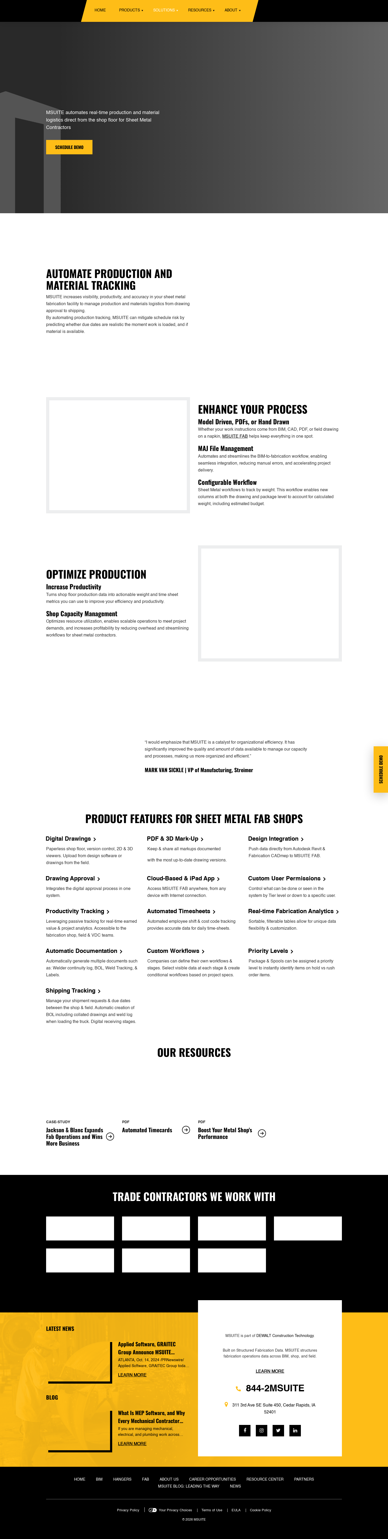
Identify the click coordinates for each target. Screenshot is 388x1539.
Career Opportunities (212, 1479)
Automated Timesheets (181, 911)
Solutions (164, 10)
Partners (304, 1479)
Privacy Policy (128, 1510)
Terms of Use (211, 1510)
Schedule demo (69, 147)
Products (129, 10)
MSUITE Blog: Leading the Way (188, 1486)
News (235, 1486)
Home (100, 10)
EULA (236, 1510)
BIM (99, 1479)
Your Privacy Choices (175, 1510)
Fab (145, 1479)
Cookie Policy (260, 1510)
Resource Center (265, 1479)
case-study (58, 1122)
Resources (199, 10)
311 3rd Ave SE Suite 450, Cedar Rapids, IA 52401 (270, 1408)
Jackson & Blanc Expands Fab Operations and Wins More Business (80, 1137)
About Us (169, 1479)
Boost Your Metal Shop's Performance (232, 1133)
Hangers (122, 1479)
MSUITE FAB (235, 436)
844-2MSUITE (270, 1389)
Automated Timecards (156, 1130)
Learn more (132, 1375)
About (231, 10)
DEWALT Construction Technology (285, 1336)
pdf (126, 1122)
